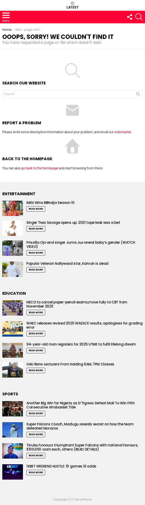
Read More (36, 209)
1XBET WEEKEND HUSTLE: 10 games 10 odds (61, 466)
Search (138, 95)
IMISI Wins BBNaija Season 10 (50, 202)
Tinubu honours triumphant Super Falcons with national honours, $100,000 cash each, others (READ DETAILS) (82, 447)
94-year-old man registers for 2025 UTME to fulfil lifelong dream (81, 344)
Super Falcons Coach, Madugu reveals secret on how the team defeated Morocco (80, 426)
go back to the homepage (39, 168)
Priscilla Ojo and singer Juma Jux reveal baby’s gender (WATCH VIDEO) (80, 244)
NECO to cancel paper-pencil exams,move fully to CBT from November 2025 (76, 304)
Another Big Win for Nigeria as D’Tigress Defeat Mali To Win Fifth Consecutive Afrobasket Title (80, 405)
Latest (73, 5)
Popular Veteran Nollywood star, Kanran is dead (67, 263)
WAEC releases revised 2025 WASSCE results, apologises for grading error (84, 325)
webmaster (122, 132)
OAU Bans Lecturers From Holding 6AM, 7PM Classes (70, 364)
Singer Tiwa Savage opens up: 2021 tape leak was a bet (73, 222)
